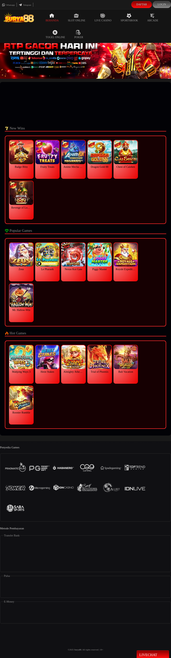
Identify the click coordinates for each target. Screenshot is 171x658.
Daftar (141, 4)
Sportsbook (129, 17)
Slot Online (76, 17)
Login (162, 4)
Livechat (152, 654)
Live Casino (103, 17)
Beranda (52, 17)
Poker (78, 34)
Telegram (25, 5)
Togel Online (55, 34)
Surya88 (77, 649)
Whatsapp (8, 5)
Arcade (152, 17)
